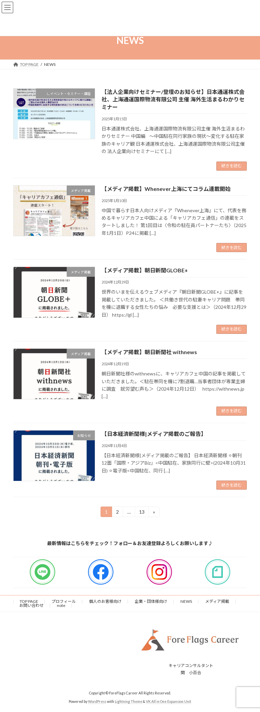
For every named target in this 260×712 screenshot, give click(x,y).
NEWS (186, 601)
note (61, 605)
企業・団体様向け (151, 601)
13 (142, 513)
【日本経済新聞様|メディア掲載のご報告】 (154, 434)
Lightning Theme (128, 701)
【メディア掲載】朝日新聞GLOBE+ (145, 270)
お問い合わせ (31, 605)
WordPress (97, 701)
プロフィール (63, 601)
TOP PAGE (29, 601)
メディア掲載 (217, 601)
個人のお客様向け (105, 601)
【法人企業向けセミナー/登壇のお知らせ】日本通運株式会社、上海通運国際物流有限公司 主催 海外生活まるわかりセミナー (173, 99)
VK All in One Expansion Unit (168, 701)
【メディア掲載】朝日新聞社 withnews (149, 352)
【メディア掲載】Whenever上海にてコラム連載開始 (166, 189)
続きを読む (231, 165)
